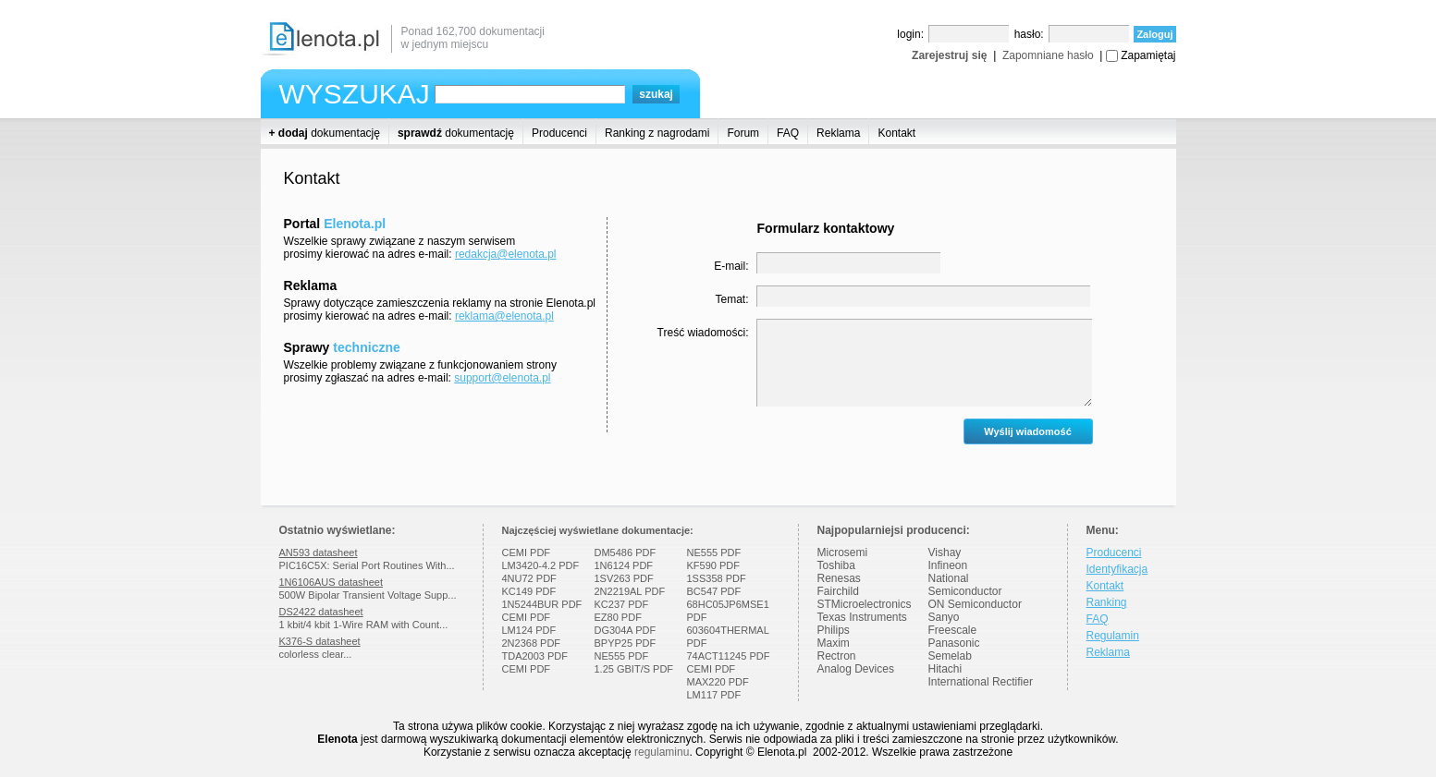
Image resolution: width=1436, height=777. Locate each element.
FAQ (788, 133)
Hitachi (945, 668)
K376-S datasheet (320, 641)
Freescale (952, 630)
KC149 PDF (529, 591)
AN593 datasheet (318, 552)
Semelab (950, 656)
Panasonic (954, 643)
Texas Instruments (862, 617)
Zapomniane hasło (1048, 55)
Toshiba (836, 565)
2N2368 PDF (531, 643)
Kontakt (896, 133)
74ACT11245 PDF (728, 656)
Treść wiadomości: (703, 332)
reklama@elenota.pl (504, 316)
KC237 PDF (622, 604)
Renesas (839, 578)
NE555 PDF (622, 656)
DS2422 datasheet (321, 611)
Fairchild (838, 591)
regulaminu (661, 752)
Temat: (731, 299)
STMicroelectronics (864, 604)
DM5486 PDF (626, 552)
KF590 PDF (713, 565)
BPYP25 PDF (626, 643)
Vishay (945, 552)
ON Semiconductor (975, 604)
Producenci (559, 133)
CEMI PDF (526, 552)
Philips (833, 630)
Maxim (833, 643)
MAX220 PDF (718, 681)
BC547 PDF (714, 591)
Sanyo (944, 617)
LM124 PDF (529, 630)
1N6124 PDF (624, 565)
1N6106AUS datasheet (331, 582)
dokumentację (324, 133)
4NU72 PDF (529, 578)
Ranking (1106, 602)
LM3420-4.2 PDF (541, 565)
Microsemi (842, 552)
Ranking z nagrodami (657, 133)
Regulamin (1112, 635)
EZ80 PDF (618, 617)
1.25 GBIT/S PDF (634, 668)
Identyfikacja (1117, 569)
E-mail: (731, 266)
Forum (743, 133)
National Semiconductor (965, 585)
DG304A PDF (626, 630)
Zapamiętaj (1148, 55)
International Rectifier (980, 681)
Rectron (836, 656)
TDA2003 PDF (535, 656)
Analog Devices (855, 668)
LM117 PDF (714, 694)
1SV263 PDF (624, 578)
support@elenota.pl (502, 377)
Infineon (948, 565)
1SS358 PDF (716, 578)
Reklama (838, 133)
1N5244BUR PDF (542, 604)
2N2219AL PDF (630, 591)
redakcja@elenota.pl (506, 254)
